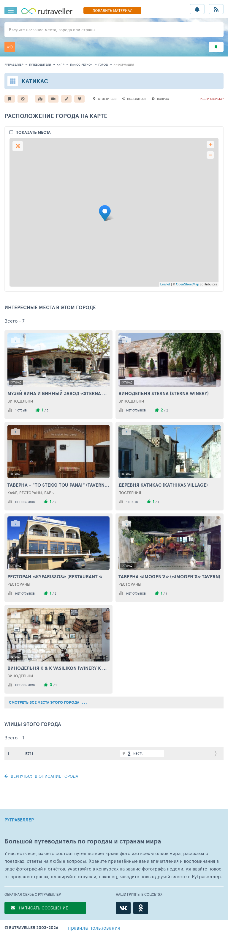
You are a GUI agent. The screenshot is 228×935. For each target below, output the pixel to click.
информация (123, 64)
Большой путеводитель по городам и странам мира (82, 841)
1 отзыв (21, 410)
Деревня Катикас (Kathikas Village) (163, 484)
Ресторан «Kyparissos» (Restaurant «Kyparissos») (58, 576)
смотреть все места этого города (48, 702)
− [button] (210, 155)
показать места (33, 132)
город (103, 64)
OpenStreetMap (187, 284)
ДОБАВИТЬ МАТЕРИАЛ (112, 10)
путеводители (40, 64)
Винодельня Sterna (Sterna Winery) (163, 393)
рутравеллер (13, 64)
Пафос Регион (81, 64)
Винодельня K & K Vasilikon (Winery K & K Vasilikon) (58, 668)
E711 (29, 754)
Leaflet (165, 284)
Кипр (60, 64)
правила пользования (94, 927)
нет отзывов (136, 410)
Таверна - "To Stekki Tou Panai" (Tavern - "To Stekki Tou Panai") (58, 484)
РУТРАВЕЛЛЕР (19, 820)
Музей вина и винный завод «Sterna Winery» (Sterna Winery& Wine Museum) (58, 393)
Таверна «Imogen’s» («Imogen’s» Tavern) (169, 576)
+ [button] (211, 144)
